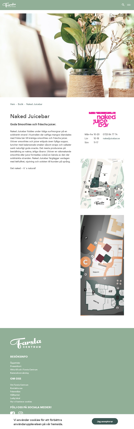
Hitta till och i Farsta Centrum (23, 369)
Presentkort (15, 365)
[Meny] (128, 5)
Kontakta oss (16, 387)
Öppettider (15, 362)
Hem (12, 104)
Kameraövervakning (19, 372)
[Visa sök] (122, 4)
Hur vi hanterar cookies (21, 401)
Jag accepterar (105, 421)
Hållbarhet (15, 394)
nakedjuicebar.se (111, 138)
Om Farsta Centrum (19, 384)
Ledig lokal (15, 397)
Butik (20, 104)
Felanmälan (15, 391)
